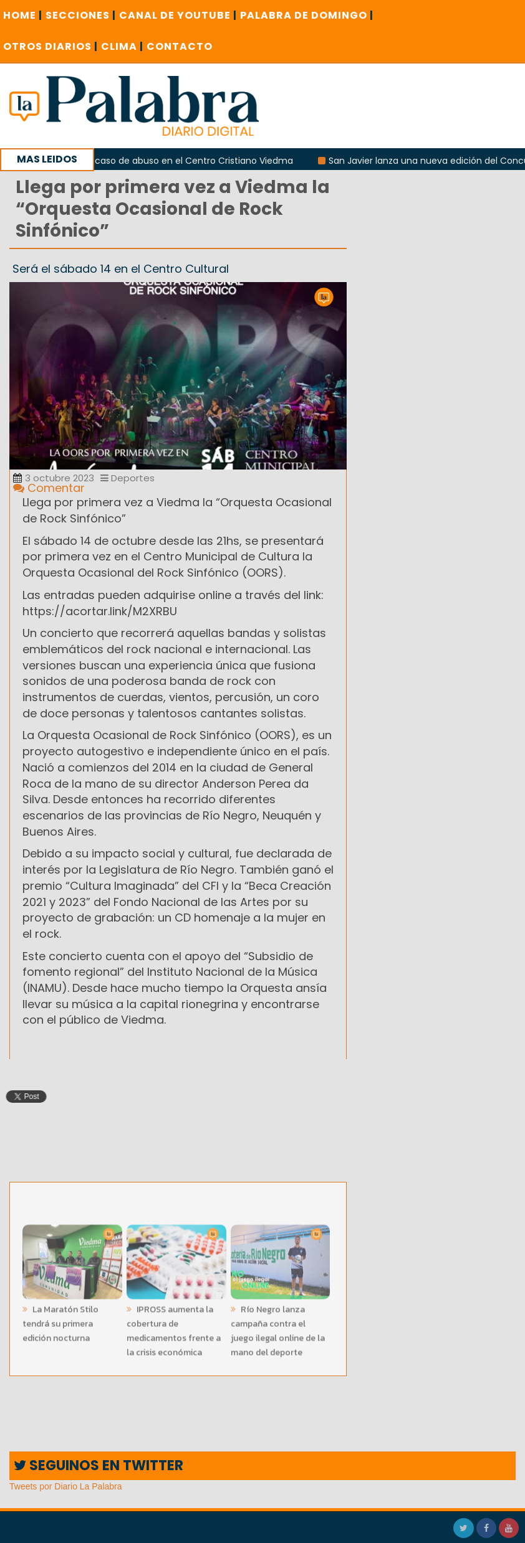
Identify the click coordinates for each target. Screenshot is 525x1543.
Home (22, 15)
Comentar (49, 488)
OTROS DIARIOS (50, 46)
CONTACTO (180, 46)
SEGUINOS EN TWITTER (98, 1465)
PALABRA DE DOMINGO (306, 15)
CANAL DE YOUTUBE (178, 15)
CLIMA (122, 46)
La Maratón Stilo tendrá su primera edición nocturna (60, 1321)
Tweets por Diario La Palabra (65, 1486)
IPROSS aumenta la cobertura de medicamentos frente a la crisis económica (174, 1328)
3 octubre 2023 (53, 477)
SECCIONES (81, 15)
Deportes (127, 477)
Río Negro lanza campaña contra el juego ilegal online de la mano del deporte (278, 1328)
